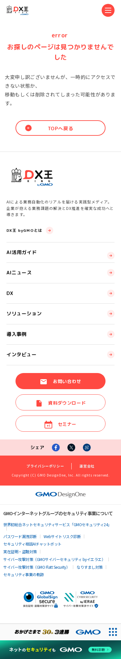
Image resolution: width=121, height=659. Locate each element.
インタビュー (21, 354)
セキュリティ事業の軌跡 (23, 574)
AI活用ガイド (21, 252)
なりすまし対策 (89, 567)
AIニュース (19, 272)
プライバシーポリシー (45, 465)
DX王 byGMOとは (24, 230)
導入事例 (16, 334)
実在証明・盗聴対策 (20, 551)
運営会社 (87, 465)
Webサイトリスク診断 (62, 536)
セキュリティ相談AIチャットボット (32, 543)
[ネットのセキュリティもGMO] (60, 649)
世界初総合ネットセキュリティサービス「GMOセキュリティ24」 (57, 524)
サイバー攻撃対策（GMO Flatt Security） (36, 567)
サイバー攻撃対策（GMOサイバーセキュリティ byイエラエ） (54, 559)
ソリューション (24, 313)
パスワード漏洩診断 (20, 536)
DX (9, 293)
